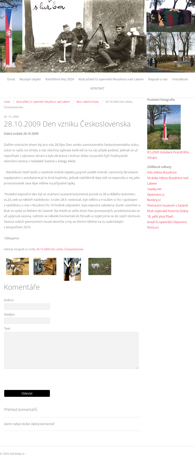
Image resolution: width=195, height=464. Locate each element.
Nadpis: (9, 314)
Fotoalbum (180, 79)
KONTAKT (97, 88)
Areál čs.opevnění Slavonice (167, 222)
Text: (7, 328)
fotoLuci (153, 227)
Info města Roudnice (162, 172)
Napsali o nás (158, 79)
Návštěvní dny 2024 (59, 79)
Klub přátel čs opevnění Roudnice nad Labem (111, 79)
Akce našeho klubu (87, 101)
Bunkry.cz (154, 200)
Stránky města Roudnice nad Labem (167, 181)
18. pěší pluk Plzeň (160, 216)
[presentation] (73, 377)
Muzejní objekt (30, 79)
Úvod (11, 79)
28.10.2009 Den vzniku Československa (59, 249)
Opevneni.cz (156, 194)
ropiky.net (154, 189)
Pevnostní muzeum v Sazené (167, 205)
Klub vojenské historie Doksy (167, 211)
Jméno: (9, 300)
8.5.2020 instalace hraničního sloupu (168, 155)
